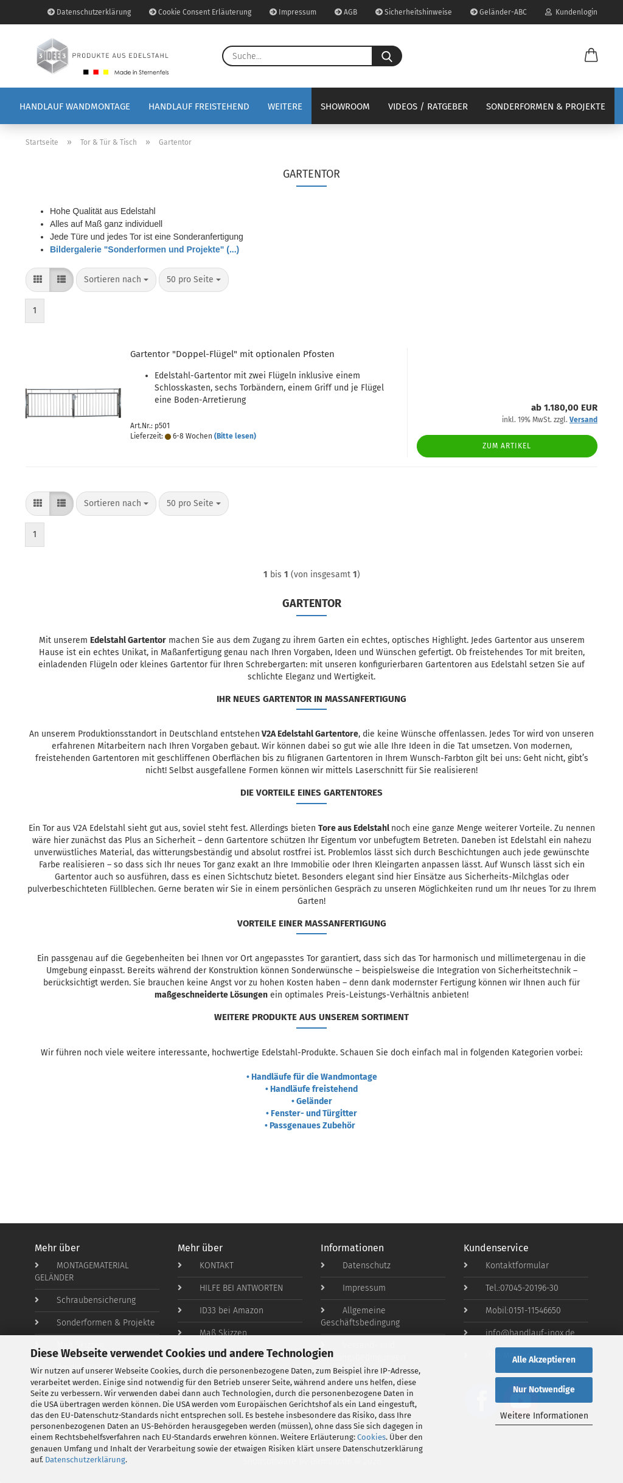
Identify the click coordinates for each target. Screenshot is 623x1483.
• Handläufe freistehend (311, 1089)
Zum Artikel (506, 446)
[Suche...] (387, 56)
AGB (346, 12)
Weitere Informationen (544, 1416)
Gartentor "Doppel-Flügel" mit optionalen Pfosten (232, 354)
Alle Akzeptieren (544, 1360)
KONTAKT (206, 1265)
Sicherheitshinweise (413, 12)
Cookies (371, 1437)
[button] (591, 56)
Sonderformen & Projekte (545, 106)
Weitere (285, 106)
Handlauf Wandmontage (74, 106)
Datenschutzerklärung (85, 1459)
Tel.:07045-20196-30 (511, 1288)
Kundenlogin (571, 12)
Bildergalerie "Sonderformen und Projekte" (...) (144, 249)
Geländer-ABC (498, 12)
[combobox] (116, 280)
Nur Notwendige (544, 1389)
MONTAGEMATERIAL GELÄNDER (82, 1271)
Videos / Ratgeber (428, 106)
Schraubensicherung (85, 1300)
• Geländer (311, 1101)
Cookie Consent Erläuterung (200, 12)
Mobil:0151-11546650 (512, 1310)
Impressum (293, 12)
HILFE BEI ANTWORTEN (230, 1288)
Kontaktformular (506, 1265)
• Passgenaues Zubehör (312, 1125)
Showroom (345, 106)
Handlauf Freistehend (198, 106)
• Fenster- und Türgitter (311, 1113)
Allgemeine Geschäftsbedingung (360, 1316)
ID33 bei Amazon (220, 1310)
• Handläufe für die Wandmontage (311, 1077)
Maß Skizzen (212, 1333)
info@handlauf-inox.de (519, 1333)
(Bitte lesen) (235, 436)
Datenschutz (356, 1265)
